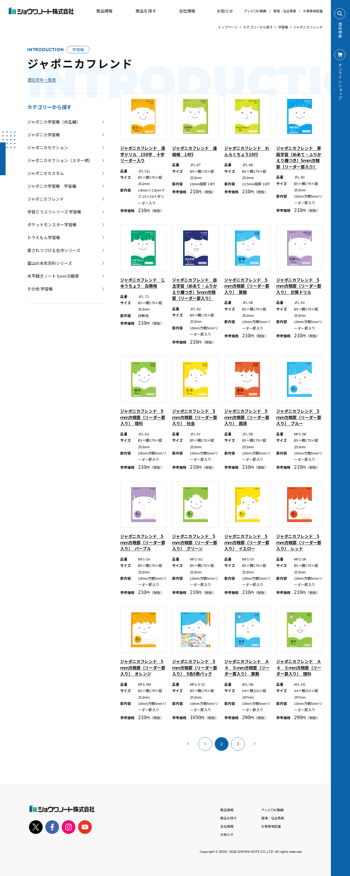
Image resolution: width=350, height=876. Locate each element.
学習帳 (283, 27)
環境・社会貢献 (284, 10)
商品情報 (226, 809)
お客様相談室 (313, 10)
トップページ (228, 27)
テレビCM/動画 (255, 10)
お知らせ (221, 11)
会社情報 (226, 826)
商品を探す (141, 11)
